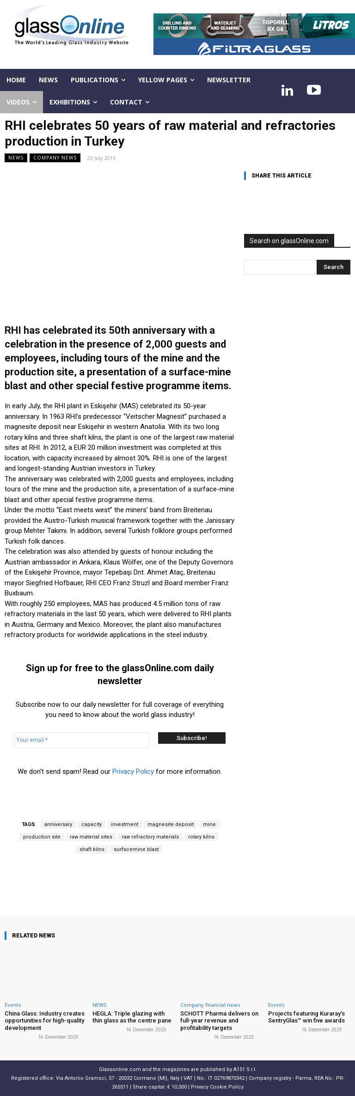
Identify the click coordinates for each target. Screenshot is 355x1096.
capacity (91, 824)
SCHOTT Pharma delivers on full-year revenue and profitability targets (219, 1020)
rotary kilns (201, 837)
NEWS (16, 157)
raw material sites (91, 837)
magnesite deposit (170, 824)
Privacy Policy (133, 771)
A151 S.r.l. (245, 1069)
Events (13, 1004)
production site (42, 837)
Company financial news (210, 1004)
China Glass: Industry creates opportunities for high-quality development (45, 1020)
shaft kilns (92, 849)
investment (124, 824)
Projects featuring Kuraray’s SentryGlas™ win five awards (306, 1017)
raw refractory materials (150, 837)
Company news (55, 157)
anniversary (58, 824)
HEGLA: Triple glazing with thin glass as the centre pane (131, 1017)
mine (209, 824)
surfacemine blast (136, 849)
